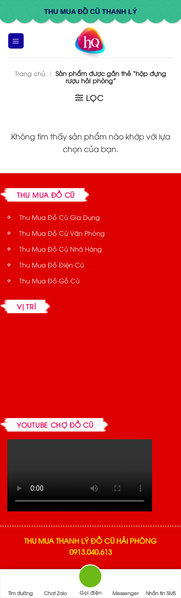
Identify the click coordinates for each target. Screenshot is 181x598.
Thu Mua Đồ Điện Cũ (51, 264)
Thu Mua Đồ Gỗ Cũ (49, 280)
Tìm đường (20, 584)
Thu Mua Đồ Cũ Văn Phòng (62, 233)
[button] (16, 41)
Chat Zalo (55, 584)
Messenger (125, 584)
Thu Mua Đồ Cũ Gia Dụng (59, 217)
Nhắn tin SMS (161, 584)
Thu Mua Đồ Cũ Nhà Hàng (60, 248)
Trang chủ (30, 73)
